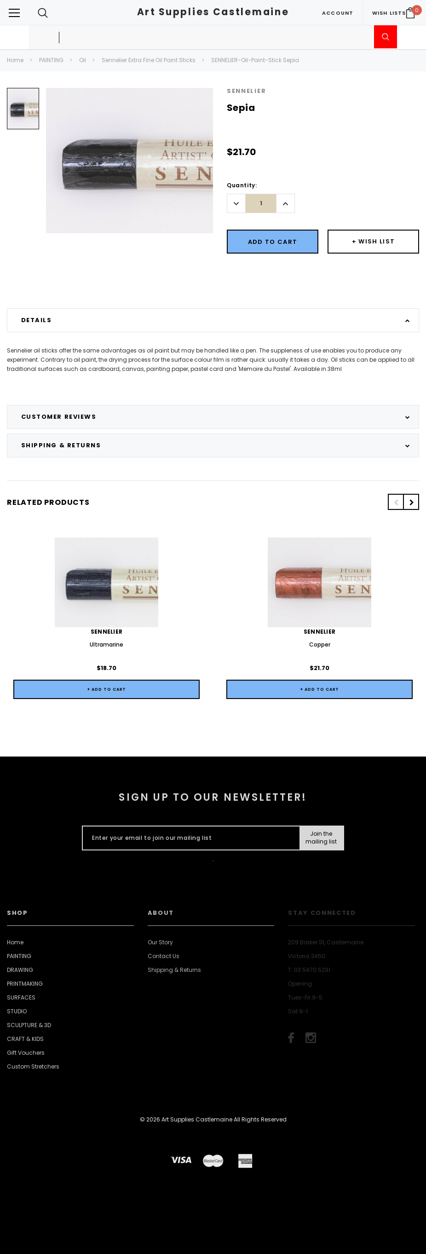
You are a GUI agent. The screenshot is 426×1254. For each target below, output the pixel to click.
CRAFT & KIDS (25, 1039)
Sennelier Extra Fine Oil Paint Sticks (149, 60)
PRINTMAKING (25, 984)
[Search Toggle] (43, 12)
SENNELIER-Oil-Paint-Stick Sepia (255, 60)
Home (15, 60)
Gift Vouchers (26, 1053)
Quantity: (242, 185)
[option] (23, 112)
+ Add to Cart (107, 689)
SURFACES (21, 997)
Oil (82, 60)
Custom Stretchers (33, 1066)
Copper (319, 644)
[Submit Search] (385, 36)
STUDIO (17, 1011)
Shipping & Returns (174, 970)
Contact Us (163, 956)
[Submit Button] (321, 837)
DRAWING (20, 970)
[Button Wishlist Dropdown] (373, 242)
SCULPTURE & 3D (29, 1025)
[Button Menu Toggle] (14, 12)
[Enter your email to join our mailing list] (189, 837)
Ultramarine (106, 644)
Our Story (160, 942)
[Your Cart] (410, 12)
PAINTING (51, 60)
